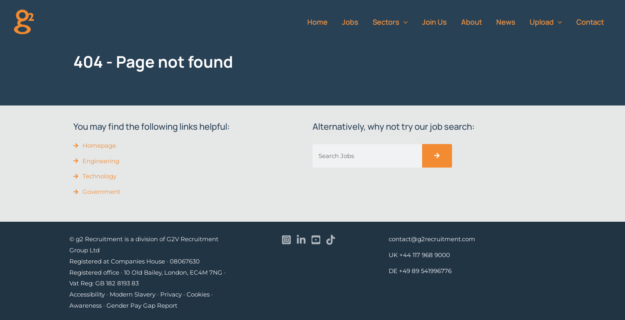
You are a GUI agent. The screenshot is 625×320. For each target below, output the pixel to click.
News (505, 22)
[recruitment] (24, 21)
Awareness (85, 305)
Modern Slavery (132, 294)
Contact (590, 22)
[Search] (437, 156)
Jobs (350, 22)
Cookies (198, 294)
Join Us (434, 22)
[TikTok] (331, 240)
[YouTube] (316, 240)
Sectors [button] (390, 22)
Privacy (171, 294)
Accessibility (87, 294)
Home (317, 22)
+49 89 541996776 (425, 271)
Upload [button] (546, 22)
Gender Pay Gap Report (141, 305)
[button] (403, 22)
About (471, 22)
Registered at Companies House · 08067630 (134, 261)
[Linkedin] (301, 240)
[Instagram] (286, 240)
